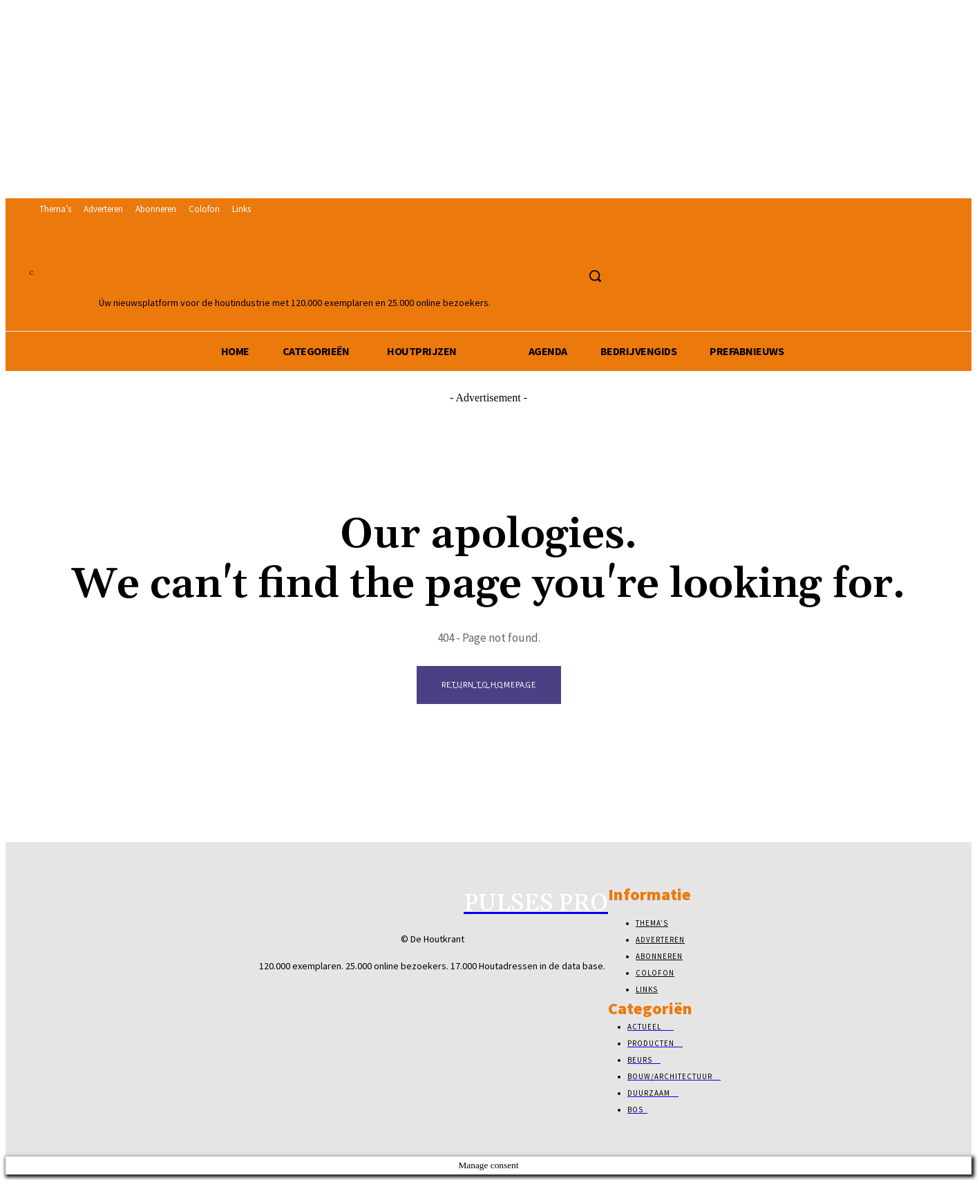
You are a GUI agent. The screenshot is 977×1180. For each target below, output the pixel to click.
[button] (594, 275)
